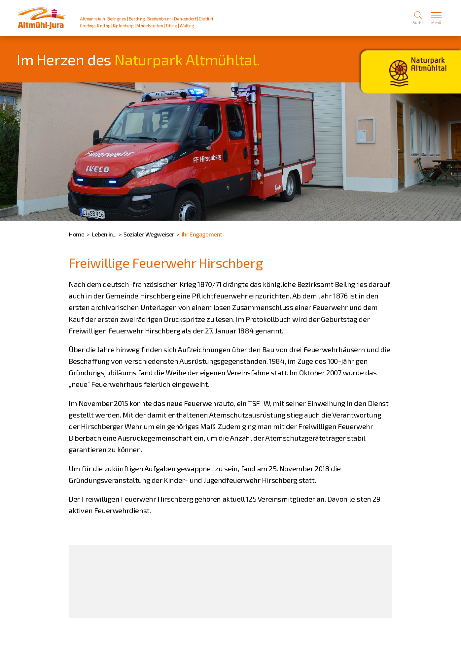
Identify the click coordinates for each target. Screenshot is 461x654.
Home (76, 234)
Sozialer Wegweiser (149, 234)
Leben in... (104, 234)
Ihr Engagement (202, 234)
